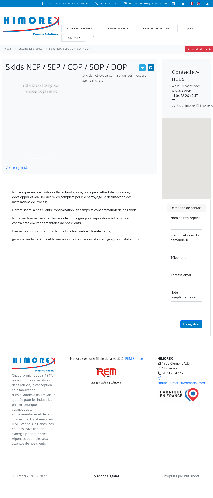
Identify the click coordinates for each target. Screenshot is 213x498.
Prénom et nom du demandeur (185, 237)
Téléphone (179, 257)
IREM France (133, 358)
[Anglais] (199, 3)
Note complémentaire (183, 294)
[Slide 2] (41, 158)
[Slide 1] (34, 158)
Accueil (8, 48)
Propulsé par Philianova (181, 476)
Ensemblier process (157, 28)
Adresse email (181, 275)
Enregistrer (191, 324)
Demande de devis (199, 49)
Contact (72, 38)
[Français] (192, 3)
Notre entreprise (79, 28)
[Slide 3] (49, 158)
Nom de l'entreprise (185, 218)
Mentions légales (106, 476)
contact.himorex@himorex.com (147, 3)
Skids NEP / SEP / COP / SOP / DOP (69, 48)
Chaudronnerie (117, 28)
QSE (188, 28)
